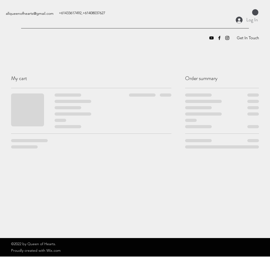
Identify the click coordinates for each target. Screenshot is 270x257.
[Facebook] (219, 38)
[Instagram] (227, 38)
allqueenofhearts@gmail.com (30, 13)
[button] (255, 12)
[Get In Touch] (248, 38)
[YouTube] (211, 38)
